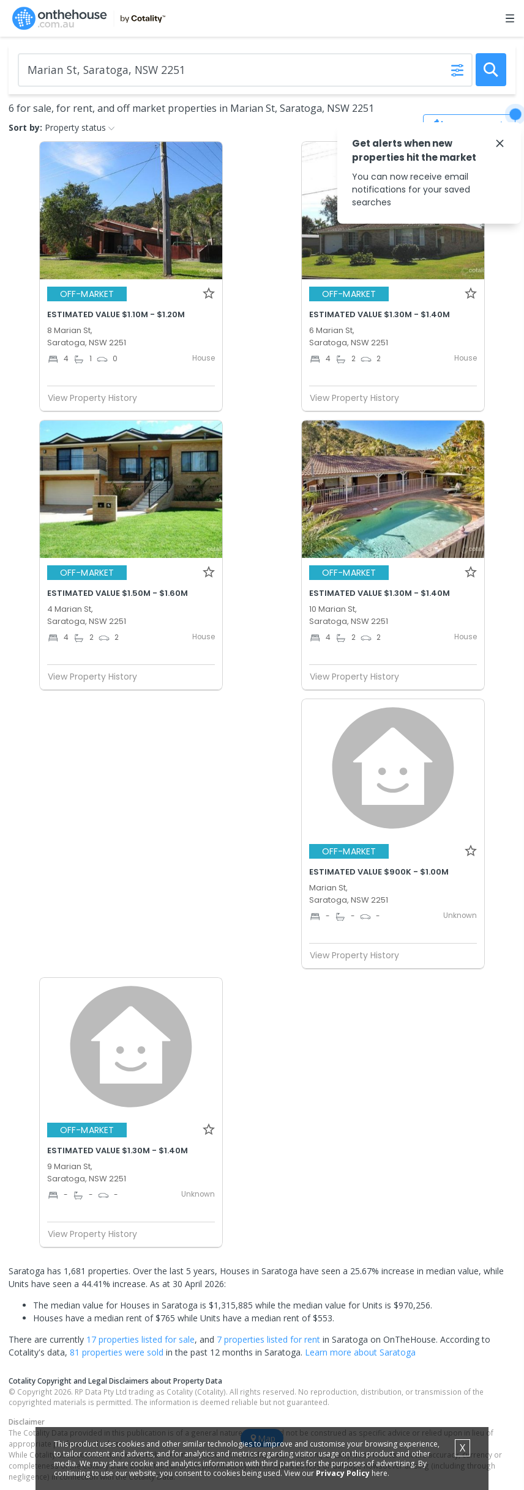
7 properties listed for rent (268, 1339)
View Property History (97, 398)
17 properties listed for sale (140, 1339)
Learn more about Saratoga (360, 1352)
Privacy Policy (343, 1473)
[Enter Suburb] (245, 70)
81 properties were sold (116, 1352)
